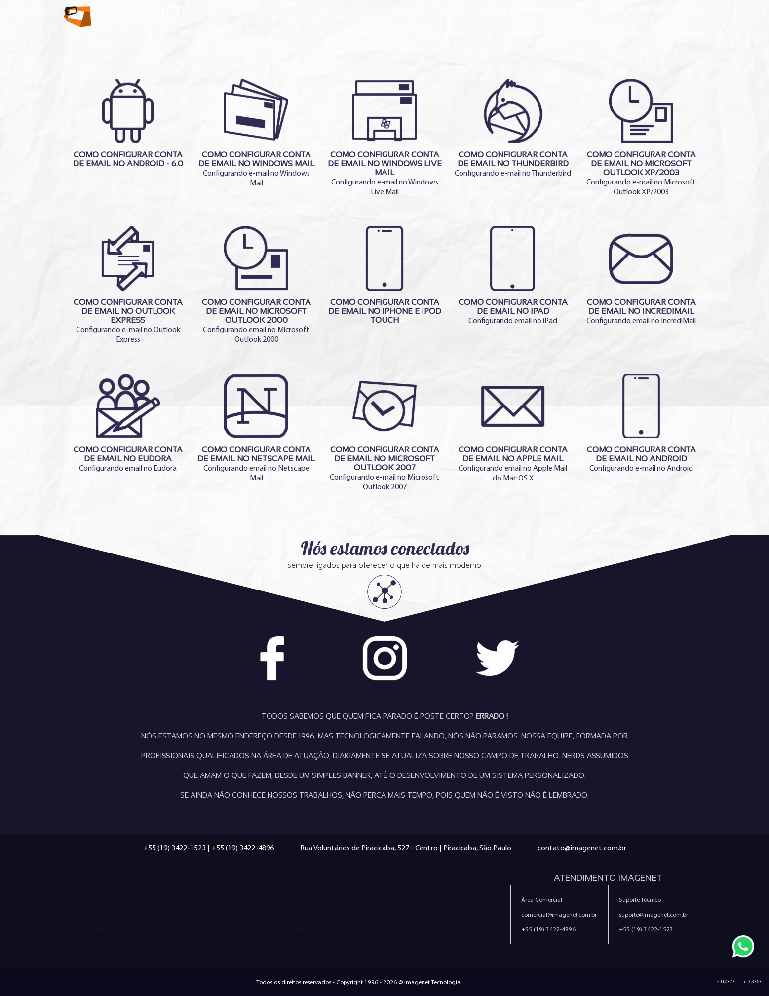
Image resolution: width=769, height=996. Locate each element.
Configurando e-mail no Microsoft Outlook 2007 (384, 432)
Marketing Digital (196, 912)
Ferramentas (307, 930)
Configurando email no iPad (513, 275)
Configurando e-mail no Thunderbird (513, 128)
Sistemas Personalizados (211, 930)
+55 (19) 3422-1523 (174, 847)
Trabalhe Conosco (316, 894)
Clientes (628, 33)
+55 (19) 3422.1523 (636, 9)
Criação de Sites (89, 894)
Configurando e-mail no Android (641, 423)
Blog (573, 33)
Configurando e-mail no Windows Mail (256, 133)
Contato (689, 33)
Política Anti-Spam (316, 912)
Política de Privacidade (428, 912)
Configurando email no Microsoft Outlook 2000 (256, 285)
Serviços (517, 33)
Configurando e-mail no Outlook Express (128, 285)
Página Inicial (370, 33)
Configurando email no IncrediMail (641, 275)
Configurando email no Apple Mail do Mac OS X (513, 428)
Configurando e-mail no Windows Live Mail (384, 137)
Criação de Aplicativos (99, 912)
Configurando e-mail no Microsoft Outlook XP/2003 (641, 137)
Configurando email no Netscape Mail (256, 428)
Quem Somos (447, 33)
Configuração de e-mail (430, 930)
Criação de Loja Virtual (206, 894)
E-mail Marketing (90, 930)
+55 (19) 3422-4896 (242, 847)
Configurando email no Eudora (128, 423)
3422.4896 (688, 9)
